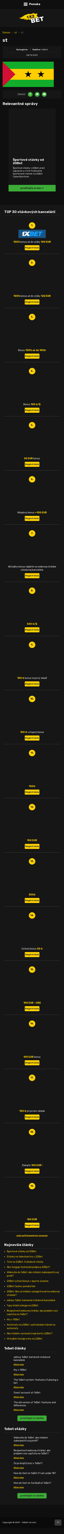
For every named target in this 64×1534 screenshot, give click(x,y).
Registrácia (32, 247)
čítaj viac (19, 1364)
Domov (6, 32)
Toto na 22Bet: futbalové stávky (25, 1261)
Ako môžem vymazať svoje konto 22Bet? (30, 1333)
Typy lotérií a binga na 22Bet (22, 1305)
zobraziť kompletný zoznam (32, 1235)
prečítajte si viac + (32, 188)
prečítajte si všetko (32, 1418)
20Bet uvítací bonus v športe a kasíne (27, 1281)
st (16, 32)
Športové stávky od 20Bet (21, 1251)
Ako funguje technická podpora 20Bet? (28, 1267)
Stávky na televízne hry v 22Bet (25, 1256)
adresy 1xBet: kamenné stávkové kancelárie (31, 1300)
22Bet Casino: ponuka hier (21, 1286)
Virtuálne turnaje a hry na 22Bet (24, 1338)
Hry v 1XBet (13, 1319)
